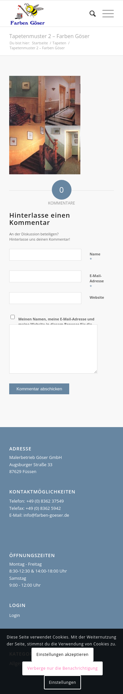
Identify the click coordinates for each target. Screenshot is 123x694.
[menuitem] (89, 13)
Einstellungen (62, 682)
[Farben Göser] (51, 13)
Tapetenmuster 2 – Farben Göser (49, 36)
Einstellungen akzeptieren (62, 654)
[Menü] (105, 13)
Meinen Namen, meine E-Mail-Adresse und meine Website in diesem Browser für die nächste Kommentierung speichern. (56, 324)
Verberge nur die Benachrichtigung (62, 668)
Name (95, 257)
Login (14, 615)
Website (97, 297)
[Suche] (89, 13)
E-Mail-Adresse (97, 281)
